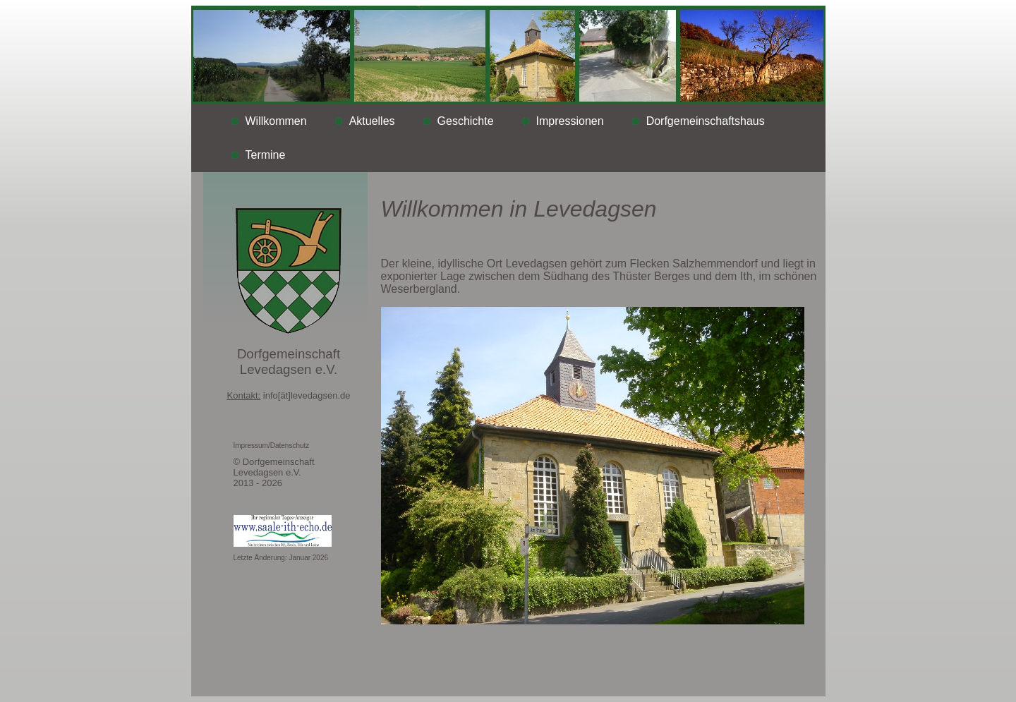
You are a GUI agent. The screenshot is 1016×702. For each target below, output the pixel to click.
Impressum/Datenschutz (272, 445)
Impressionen (570, 121)
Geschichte (465, 121)
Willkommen (276, 121)
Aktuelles (372, 121)
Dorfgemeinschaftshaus (705, 121)
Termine (266, 155)
